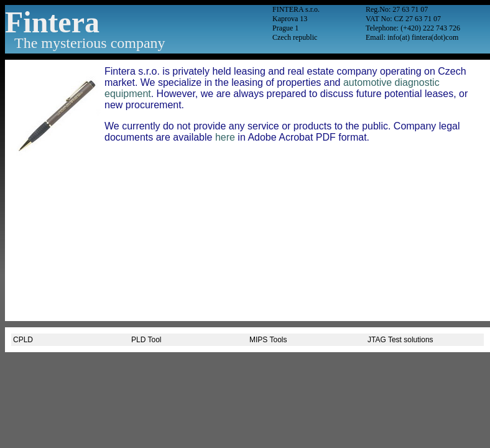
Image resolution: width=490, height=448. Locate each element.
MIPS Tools (268, 339)
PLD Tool (146, 339)
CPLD (23, 339)
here (225, 137)
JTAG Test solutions (400, 339)
